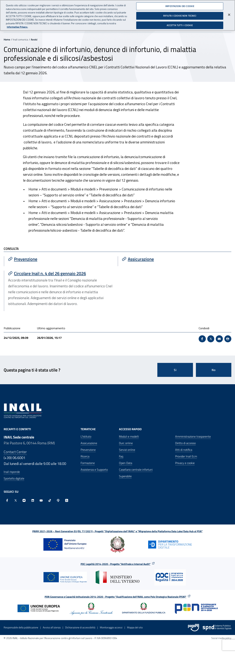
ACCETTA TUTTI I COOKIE (180, 23)
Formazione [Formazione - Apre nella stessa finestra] (88, 463)
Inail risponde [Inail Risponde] (12, 472)
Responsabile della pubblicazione (21, 627)
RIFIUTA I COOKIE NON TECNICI (179, 14)
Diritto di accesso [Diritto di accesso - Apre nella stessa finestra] (185, 443)
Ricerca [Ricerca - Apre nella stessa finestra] (85, 456)
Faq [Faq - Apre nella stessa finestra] (121, 456)
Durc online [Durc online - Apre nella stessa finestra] (126, 443)
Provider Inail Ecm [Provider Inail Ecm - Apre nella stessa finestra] (186, 456)
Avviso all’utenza (52, 627)
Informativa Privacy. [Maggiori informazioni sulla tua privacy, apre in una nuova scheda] (17, 25)
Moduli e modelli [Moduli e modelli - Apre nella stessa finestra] (129, 436)
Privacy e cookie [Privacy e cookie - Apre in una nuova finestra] (185, 463)
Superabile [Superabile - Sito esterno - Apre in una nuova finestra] (125, 476)
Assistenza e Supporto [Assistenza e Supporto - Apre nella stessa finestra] (94, 469)
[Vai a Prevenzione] (61, 259)
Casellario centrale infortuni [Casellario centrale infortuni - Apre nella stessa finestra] (136, 469)
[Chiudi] (229, 13)
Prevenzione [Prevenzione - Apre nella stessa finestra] (88, 449)
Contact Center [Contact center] (15, 452)
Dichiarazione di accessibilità (80, 627)
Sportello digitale (14, 478)
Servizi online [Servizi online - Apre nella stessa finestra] (127, 449)
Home (7, 39)
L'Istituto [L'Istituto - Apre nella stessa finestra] (86, 436)
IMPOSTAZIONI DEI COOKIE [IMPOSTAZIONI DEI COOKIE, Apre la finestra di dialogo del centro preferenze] (179, 4)
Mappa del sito (135, 627)
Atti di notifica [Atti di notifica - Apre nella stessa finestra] (183, 449)
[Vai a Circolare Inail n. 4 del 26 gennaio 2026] (61, 273)
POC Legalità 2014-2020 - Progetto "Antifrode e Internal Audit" (116, 564)
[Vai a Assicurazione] (175, 259)
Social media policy (221, 638)
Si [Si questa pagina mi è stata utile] (175, 370)
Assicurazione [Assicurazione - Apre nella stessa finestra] (89, 443)
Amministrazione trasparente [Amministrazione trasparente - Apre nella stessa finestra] (193, 436)
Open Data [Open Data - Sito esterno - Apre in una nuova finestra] (125, 463)
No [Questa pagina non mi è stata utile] (214, 370)
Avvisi (34, 39)
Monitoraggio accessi (111, 627)
